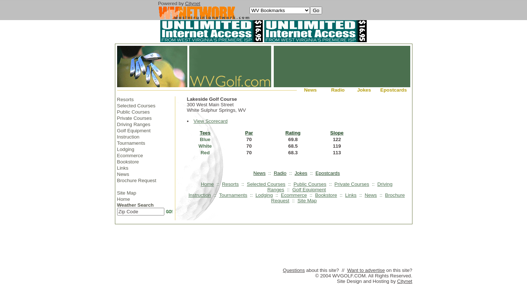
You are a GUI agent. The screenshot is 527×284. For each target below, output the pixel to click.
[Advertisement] (263, 247)
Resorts (125, 99)
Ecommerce (130, 155)
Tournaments (131, 143)
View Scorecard (211, 121)
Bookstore (128, 162)
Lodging (125, 149)
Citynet (192, 3)
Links (122, 168)
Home (123, 199)
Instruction (128, 137)
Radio (338, 90)
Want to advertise (366, 270)
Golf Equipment (134, 130)
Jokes (364, 90)
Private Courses (134, 118)
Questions (294, 270)
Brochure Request (136, 180)
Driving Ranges (133, 124)
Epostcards (393, 90)
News (310, 90)
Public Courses (133, 112)
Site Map (127, 193)
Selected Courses (136, 105)
